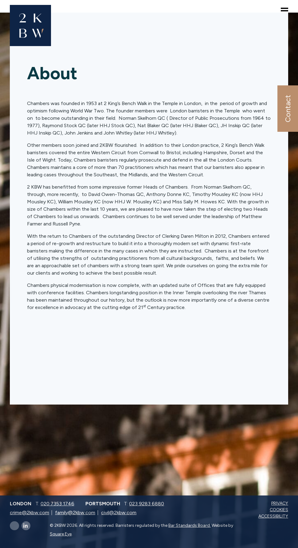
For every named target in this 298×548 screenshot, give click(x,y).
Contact (287, 108)
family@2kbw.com (75, 512)
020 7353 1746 (57, 504)
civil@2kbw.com (118, 512)
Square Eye (61, 534)
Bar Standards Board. (189, 525)
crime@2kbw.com (29, 512)
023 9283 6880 (146, 504)
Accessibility (274, 516)
